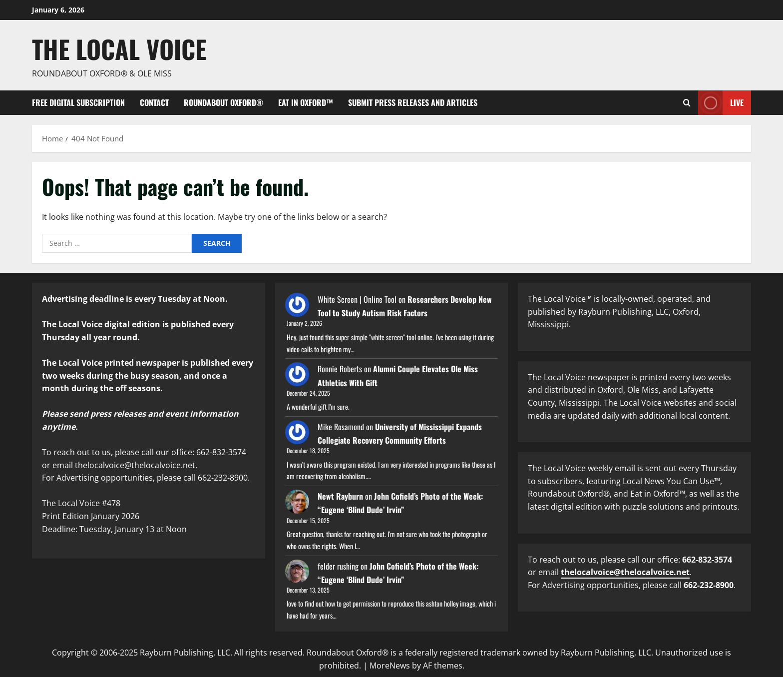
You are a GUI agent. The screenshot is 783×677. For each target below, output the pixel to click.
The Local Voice (119, 48)
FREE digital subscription (78, 102)
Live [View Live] (721, 102)
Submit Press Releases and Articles (412, 102)
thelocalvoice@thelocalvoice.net (625, 572)
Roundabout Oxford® (223, 102)
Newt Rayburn (340, 496)
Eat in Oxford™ (305, 102)
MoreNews (390, 665)
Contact (154, 102)
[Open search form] (687, 102)
